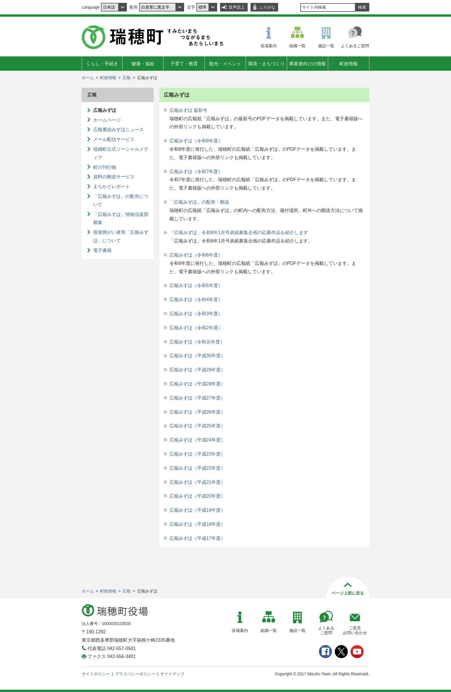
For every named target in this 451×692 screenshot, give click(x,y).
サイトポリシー (96, 674)
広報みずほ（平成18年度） (197, 524)
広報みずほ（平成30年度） (197, 355)
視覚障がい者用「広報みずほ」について (120, 236)
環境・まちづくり (266, 63)
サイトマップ (172, 674)
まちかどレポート (111, 186)
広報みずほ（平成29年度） (197, 369)
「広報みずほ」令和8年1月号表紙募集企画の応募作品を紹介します (238, 232)
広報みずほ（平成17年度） (197, 538)
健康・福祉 (142, 63)
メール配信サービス (114, 139)
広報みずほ (104, 110)
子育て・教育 (184, 63)
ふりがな (267, 7)
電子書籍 (102, 250)
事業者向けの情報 (307, 63)
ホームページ (107, 120)
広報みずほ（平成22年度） (197, 468)
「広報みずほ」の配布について (120, 200)
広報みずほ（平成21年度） (197, 482)
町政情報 (348, 63)
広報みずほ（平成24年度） (197, 439)
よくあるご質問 (355, 45)
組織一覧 (297, 45)
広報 (127, 77)
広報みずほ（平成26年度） (197, 412)
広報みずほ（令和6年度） (196, 255)
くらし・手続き (102, 63)
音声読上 (237, 7)
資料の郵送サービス (114, 176)
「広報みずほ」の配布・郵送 (199, 202)
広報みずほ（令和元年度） (197, 341)
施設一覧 (326, 45)
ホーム (88, 77)
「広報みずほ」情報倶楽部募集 (120, 218)
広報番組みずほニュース (118, 129)
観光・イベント (225, 63)
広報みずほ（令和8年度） (196, 140)
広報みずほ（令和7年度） (196, 171)
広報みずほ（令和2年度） (196, 327)
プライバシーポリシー (135, 674)
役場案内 (269, 45)
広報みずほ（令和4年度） (196, 299)
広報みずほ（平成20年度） (197, 496)
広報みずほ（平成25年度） (197, 425)
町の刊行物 (104, 167)
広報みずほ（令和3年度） (196, 313)
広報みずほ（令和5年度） (196, 285)
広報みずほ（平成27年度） (197, 397)
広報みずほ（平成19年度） (197, 510)
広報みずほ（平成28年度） (197, 383)
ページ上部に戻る (348, 593)
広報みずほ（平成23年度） (197, 454)
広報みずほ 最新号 (188, 110)
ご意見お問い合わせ (355, 630)
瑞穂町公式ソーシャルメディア (120, 153)
